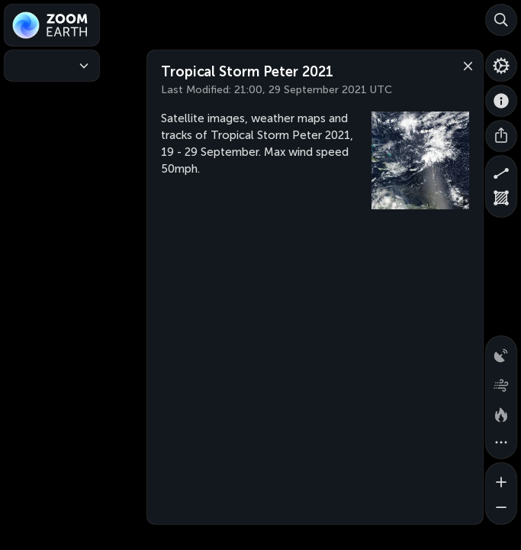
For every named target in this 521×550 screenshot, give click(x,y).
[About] (501, 101)
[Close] (464, 65)
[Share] (501, 136)
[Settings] (501, 65)
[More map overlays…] (501, 443)
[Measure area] (501, 201)
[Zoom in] (501, 478)
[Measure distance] (501, 171)
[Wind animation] (501, 382)
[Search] (501, 20)
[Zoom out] (501, 508)
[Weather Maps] (52, 65)
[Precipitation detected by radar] (501, 351)
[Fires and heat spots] (501, 412)
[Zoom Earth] (52, 25)
